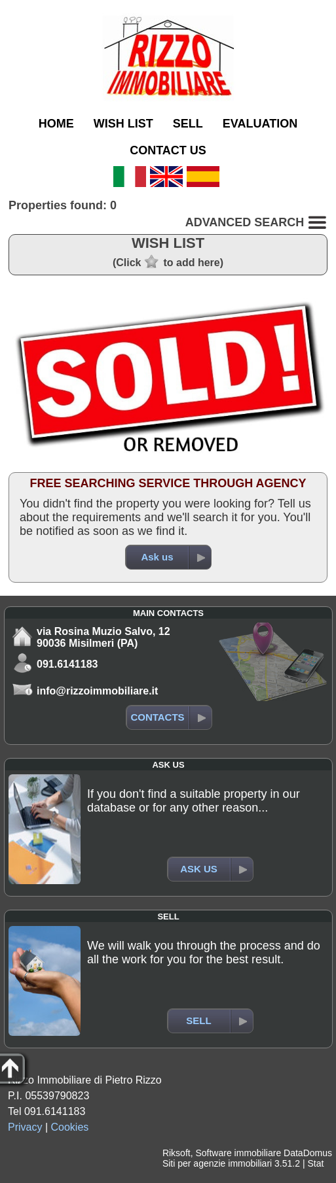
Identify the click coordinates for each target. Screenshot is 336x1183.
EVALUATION (260, 123)
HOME (56, 123)
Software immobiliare (238, 1153)
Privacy (25, 1127)
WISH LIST (123, 123)
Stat (315, 1163)
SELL (188, 123)
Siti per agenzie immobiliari (217, 1163)
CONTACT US (168, 150)
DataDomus (308, 1153)
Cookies (70, 1127)
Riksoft (176, 1153)
